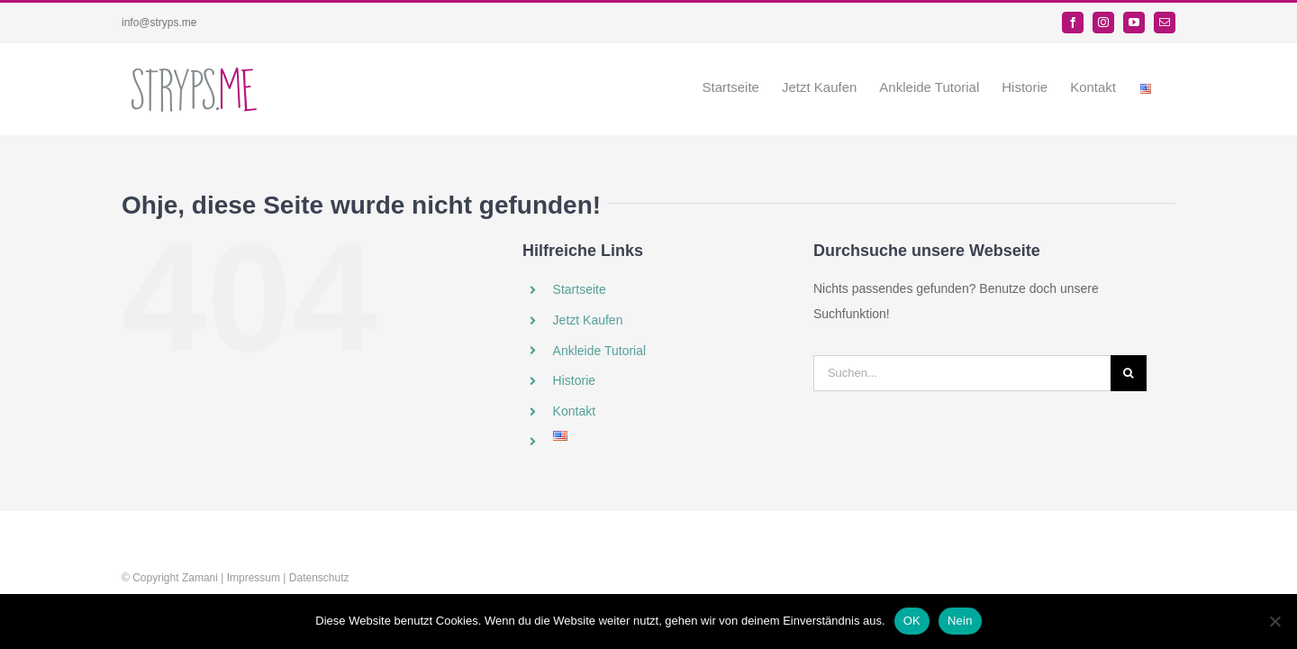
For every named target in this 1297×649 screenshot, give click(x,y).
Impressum (253, 577)
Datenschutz (319, 577)
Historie (574, 380)
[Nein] (1274, 621)
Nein (960, 620)
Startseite (579, 289)
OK (912, 620)
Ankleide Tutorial (600, 350)
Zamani (200, 577)
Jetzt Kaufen (588, 320)
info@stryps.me (159, 22)
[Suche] (1129, 373)
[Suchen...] (962, 373)
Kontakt (574, 411)
